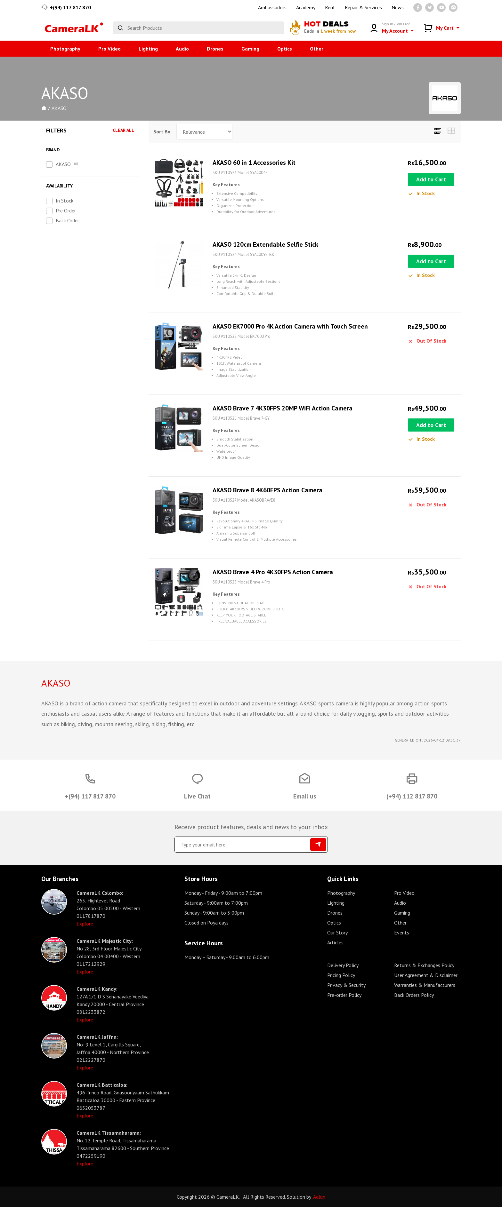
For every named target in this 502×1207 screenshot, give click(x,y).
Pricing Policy (341, 975)
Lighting (148, 48)
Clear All (123, 130)
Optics (284, 48)
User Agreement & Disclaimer (425, 975)
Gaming (250, 48)
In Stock (64, 200)
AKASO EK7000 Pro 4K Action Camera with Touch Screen (290, 326)
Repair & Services (363, 7)
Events (401, 932)
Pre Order (66, 210)
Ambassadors (272, 7)
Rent (330, 7)
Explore (85, 923)
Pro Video (109, 48)
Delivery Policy (343, 965)
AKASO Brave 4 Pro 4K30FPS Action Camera (273, 572)
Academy (305, 7)
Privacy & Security (346, 985)
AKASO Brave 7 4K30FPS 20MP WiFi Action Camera (282, 408)
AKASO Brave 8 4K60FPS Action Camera (267, 490)
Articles (335, 942)
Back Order (67, 220)
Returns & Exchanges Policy (424, 965)
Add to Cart (431, 179)
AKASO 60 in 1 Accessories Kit (254, 162)
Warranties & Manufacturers (424, 985)
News (398, 7)
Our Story (337, 932)
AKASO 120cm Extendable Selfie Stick (265, 244)
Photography (65, 48)
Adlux (319, 1197)
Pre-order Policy (344, 995)
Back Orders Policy (414, 995)
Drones (215, 48)
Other (316, 48)
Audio (182, 48)
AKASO (63, 164)
